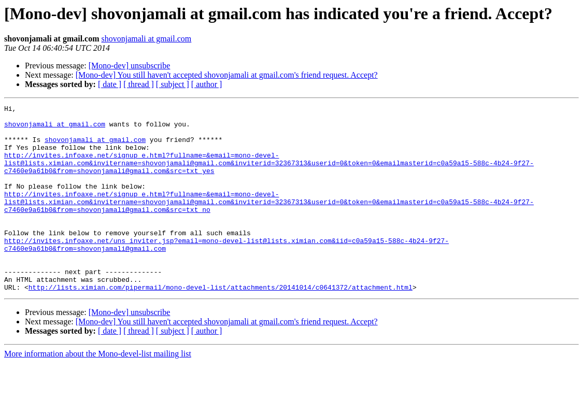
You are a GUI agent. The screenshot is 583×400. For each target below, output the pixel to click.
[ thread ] (138, 84)
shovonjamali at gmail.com (147, 38)
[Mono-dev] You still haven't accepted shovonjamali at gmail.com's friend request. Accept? (227, 74)
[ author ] (206, 84)
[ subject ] (172, 84)
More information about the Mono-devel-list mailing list (97, 391)
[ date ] (109, 84)
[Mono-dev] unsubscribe (129, 65)
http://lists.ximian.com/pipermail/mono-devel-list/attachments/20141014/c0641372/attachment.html (221, 324)
